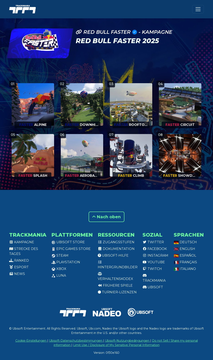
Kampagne (21, 242)
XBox (58, 269)
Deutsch (185, 242)
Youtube (153, 262)
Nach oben (106, 216)
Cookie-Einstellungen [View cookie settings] (31, 340)
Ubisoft (152, 287)
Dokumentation (116, 249)
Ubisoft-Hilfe (113, 255)
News (17, 274)
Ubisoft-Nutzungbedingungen (127, 340)
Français (185, 262)
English (184, 249)
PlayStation (65, 262)
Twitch (152, 269)
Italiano (185, 269)
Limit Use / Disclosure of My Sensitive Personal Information (116, 345)
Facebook (154, 249)
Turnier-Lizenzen (117, 292)
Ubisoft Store (68, 242)
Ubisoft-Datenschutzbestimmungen (76, 340)
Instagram (155, 255)
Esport (19, 267)
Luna (58, 275)
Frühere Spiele (115, 285)
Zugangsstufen (116, 242)
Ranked (19, 260)
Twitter (153, 242)
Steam (59, 255)
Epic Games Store (71, 249)
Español (185, 255)
